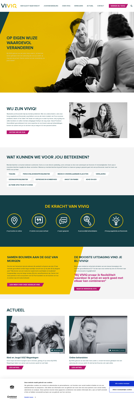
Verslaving (103, 177)
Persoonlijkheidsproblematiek (37, 177)
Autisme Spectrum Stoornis (21, 188)
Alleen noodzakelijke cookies (118, 388)
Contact (100, 6)
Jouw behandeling (51, 6)
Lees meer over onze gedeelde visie (25, 290)
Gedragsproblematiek (18, 182)
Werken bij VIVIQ (118, 6)
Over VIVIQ (66, 6)
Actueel (90, 6)
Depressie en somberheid (47, 182)
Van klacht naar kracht (30, 6)
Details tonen (28, 396)
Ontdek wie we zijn (17, 134)
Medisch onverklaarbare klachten (74, 177)
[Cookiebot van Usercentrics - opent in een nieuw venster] (12, 396)
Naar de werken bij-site (87, 294)
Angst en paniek (73, 182)
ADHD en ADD (93, 182)
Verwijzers (78, 6)
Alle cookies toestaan (118, 382)
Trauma (12, 177)
